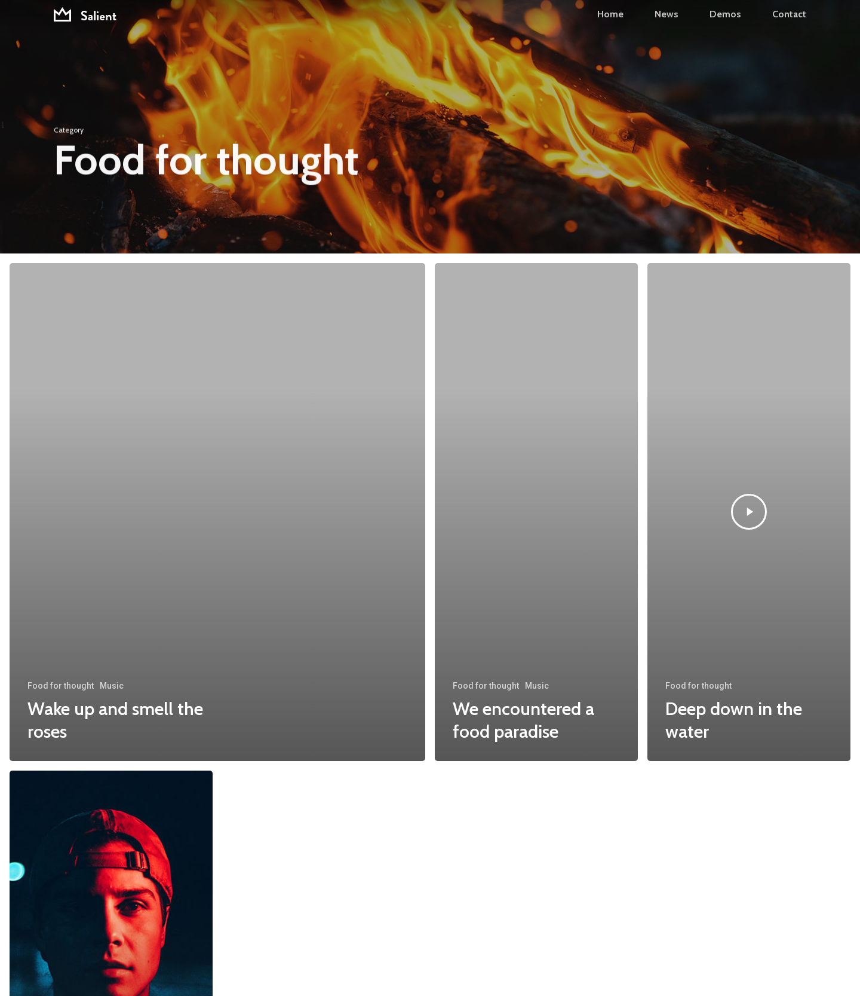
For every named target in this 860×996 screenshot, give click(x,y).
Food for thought (60, 686)
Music (112, 686)
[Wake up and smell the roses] (217, 512)
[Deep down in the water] (748, 512)
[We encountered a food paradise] (536, 512)
